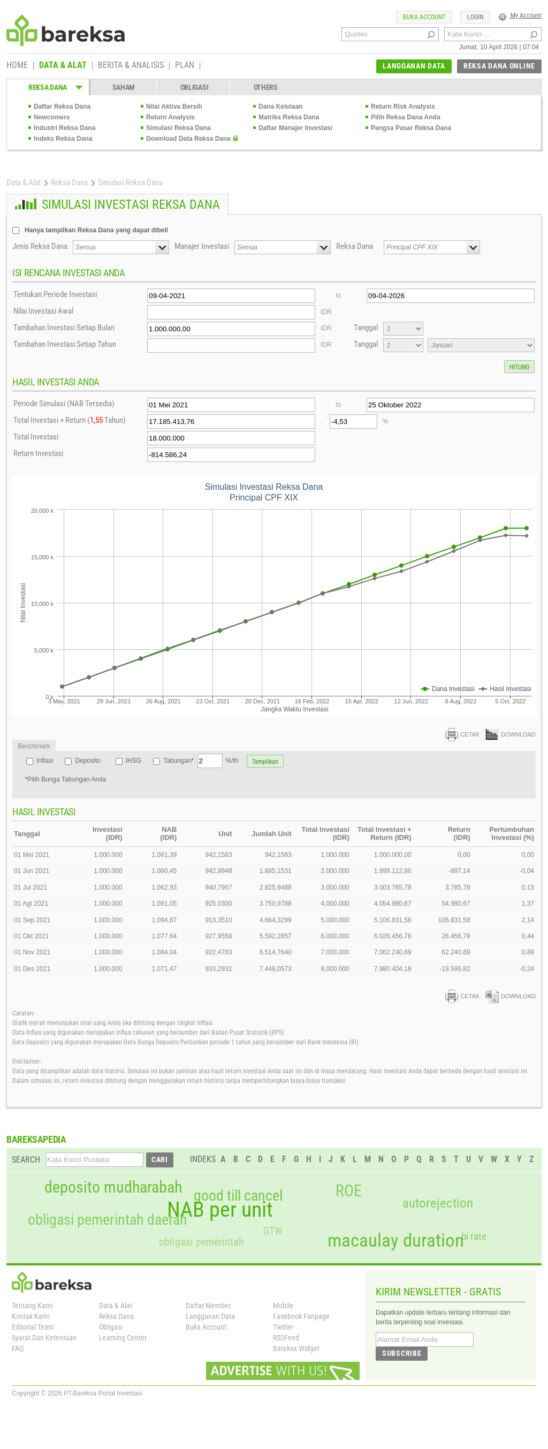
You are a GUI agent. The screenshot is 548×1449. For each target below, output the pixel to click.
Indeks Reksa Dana (63, 138)
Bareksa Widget (296, 1348)
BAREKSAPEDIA (36, 1139)
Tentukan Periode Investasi (55, 294)
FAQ (18, 1348)
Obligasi (111, 1327)
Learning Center (123, 1337)
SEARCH (26, 1160)
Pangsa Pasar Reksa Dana (411, 128)
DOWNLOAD (510, 734)
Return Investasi (38, 453)
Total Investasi (35, 437)
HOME (17, 66)
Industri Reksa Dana (64, 128)
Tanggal (366, 327)
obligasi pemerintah (201, 1241)
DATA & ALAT (63, 66)
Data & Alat (23, 182)
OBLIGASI (194, 87)
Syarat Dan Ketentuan (44, 1337)
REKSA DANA (47, 87)
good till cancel (238, 1195)
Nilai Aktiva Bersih (174, 106)
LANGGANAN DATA (414, 66)
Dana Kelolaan (280, 106)
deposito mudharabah (113, 1187)
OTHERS (266, 87)
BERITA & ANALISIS (131, 66)
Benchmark (34, 746)
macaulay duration (396, 1240)
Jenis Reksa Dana (39, 246)
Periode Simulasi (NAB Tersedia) (64, 403)
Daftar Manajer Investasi (295, 128)
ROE (349, 1191)
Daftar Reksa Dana (62, 106)
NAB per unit (220, 1209)
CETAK (462, 734)
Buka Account (206, 1327)
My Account (520, 15)
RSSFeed (286, 1337)
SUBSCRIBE (401, 1353)
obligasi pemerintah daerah (107, 1219)
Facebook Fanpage (301, 1316)
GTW (272, 1231)
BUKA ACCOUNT (424, 17)
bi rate (473, 1236)
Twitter (283, 1327)
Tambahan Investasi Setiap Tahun (64, 344)
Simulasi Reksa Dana (178, 128)
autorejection (437, 1203)
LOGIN (475, 17)
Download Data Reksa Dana (188, 138)
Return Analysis (170, 117)
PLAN (184, 66)
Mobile (283, 1305)
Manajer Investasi (201, 246)
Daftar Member (208, 1305)
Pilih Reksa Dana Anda (405, 117)
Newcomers (52, 117)
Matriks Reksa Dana (288, 117)
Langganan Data (210, 1316)
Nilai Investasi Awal (43, 311)
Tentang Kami (32, 1305)
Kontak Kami (31, 1316)
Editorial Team (33, 1327)
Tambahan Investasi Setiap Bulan (64, 327)
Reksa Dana (69, 182)
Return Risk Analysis (403, 106)
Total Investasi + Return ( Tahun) (69, 420)
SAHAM (123, 87)
